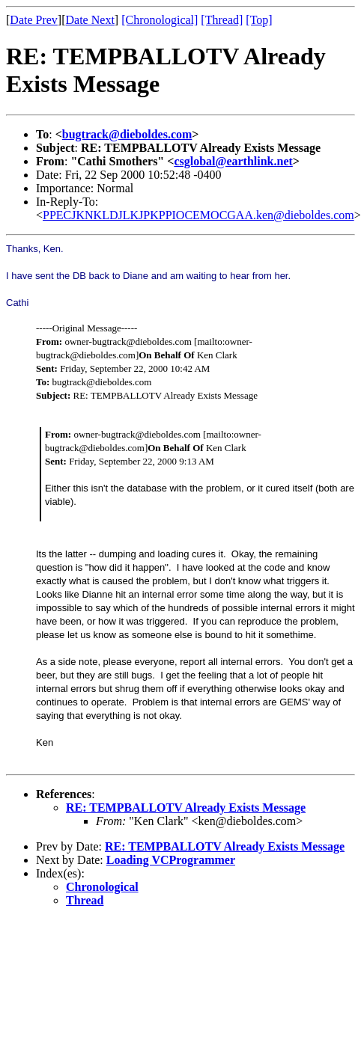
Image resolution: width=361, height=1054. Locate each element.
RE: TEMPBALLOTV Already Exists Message (186, 807)
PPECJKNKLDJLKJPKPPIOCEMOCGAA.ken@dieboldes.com (198, 215)
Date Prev (34, 19)
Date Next (90, 19)
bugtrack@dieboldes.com (127, 134)
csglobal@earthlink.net (233, 161)
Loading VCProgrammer (170, 860)
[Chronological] (159, 19)
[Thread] (222, 19)
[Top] (259, 19)
